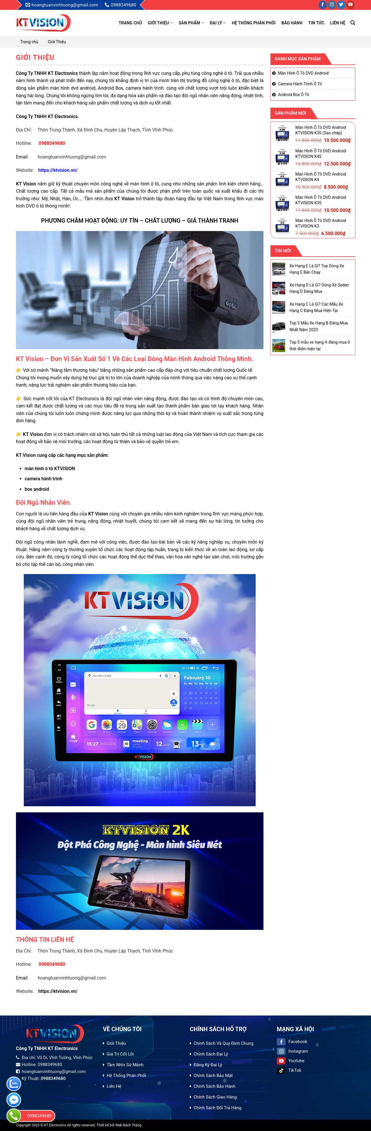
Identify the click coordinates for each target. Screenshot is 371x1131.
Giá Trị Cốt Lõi (120, 1054)
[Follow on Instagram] (332, 5)
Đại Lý (218, 23)
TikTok (289, 1070)
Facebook (292, 1041)
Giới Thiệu (160, 23)
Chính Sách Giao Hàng (215, 1097)
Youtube (290, 1060)
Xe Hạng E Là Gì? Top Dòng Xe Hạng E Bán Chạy (316, 269)
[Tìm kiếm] (352, 22)
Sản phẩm (191, 23)
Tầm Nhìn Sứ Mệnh (125, 1064)
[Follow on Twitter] (341, 5)
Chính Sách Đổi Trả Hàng (217, 1107)
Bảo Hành (292, 23)
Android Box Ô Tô (293, 94)
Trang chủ (130, 23)
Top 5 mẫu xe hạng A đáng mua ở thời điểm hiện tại (319, 345)
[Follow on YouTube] (350, 5)
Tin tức (316, 23)
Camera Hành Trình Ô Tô (300, 84)
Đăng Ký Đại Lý (208, 1064)
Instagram (292, 1051)
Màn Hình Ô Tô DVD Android (303, 73)
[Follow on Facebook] (323, 5)
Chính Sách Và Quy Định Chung (223, 1043)
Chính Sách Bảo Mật (213, 1075)
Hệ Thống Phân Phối (254, 23)
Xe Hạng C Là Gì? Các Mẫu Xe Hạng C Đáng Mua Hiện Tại (316, 307)
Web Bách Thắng (128, 1125)
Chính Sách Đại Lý (211, 1054)
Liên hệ (337, 23)
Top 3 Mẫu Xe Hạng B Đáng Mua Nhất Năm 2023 (318, 326)
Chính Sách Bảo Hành (214, 1086)
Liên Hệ (114, 1086)
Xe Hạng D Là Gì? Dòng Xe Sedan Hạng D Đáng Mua (319, 288)
